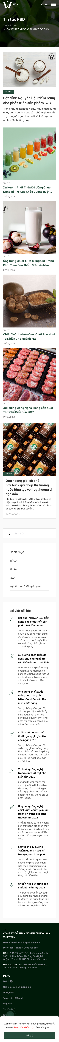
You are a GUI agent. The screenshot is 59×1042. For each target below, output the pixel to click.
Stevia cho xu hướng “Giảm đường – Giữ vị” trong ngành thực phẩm (32, 850)
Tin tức (8, 92)
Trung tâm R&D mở (13, 998)
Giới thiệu (8, 981)
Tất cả (13, 561)
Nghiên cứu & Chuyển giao (25, 586)
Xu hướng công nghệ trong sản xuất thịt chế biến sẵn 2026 (28, 409)
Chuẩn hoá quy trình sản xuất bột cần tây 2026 (33, 885)
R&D (12, 577)
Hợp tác (7, 1003)
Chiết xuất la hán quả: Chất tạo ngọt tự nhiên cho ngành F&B (29, 336)
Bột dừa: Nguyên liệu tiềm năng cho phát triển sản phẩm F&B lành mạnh (29, 102)
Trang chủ (10, 25)
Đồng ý (29, 1035)
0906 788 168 (31, 947)
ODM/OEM (8, 992)
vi (42, 4)
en (46, 4)
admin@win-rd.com (29, 942)
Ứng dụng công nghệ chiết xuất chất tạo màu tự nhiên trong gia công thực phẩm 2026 (33, 811)
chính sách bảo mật (23, 1027)
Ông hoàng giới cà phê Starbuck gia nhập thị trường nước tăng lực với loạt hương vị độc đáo (29, 487)
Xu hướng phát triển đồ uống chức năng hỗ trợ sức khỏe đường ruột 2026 (27, 191)
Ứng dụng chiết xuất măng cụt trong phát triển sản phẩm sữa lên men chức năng (28, 264)
